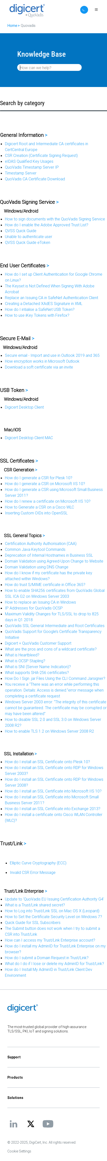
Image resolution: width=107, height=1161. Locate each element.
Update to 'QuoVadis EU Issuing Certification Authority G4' (54, 899)
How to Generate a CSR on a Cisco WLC (39, 507)
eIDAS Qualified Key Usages (29, 161)
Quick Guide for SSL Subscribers (33, 922)
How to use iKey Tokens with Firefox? (37, 315)
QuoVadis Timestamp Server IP (32, 167)
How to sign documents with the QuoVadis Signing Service (55, 219)
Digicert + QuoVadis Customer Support (38, 643)
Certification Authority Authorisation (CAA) (40, 543)
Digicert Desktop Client (24, 407)
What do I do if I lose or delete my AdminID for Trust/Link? (54, 963)
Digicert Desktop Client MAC (29, 437)
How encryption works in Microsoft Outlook (42, 361)
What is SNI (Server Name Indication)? (38, 666)
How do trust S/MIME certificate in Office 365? (45, 584)
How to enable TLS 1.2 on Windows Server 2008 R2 (49, 731)
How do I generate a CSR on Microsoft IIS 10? (45, 483)
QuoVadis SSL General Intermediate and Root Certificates (55, 625)
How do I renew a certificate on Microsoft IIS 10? (48, 501)
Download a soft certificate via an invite (39, 367)
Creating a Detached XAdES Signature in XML (43, 303)
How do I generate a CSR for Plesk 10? (38, 477)
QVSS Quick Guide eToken (27, 242)
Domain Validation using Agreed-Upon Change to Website (54, 561)
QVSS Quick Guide (20, 230)
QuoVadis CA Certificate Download (35, 178)
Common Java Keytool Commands (35, 549)
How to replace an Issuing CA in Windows (40, 602)
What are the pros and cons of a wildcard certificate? (51, 649)
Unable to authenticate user (28, 236)
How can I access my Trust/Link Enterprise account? (50, 940)
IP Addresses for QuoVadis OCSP (34, 608)
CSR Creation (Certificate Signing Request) (41, 155)
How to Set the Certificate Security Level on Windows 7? (53, 916)
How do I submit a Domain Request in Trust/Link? (47, 957)
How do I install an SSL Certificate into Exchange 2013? (52, 808)
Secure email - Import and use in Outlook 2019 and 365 (52, 355)
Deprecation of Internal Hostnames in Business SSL (49, 555)
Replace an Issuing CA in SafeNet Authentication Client (51, 297)
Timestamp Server (20, 173)
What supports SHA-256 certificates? (37, 672)
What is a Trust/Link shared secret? (35, 904)
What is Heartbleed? (22, 654)
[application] (53, 1150)
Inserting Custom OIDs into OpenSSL (36, 512)
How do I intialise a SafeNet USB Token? (40, 309)
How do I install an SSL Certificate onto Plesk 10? (47, 761)
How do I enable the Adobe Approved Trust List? (46, 224)
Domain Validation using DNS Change (36, 566)
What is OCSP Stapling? (25, 660)
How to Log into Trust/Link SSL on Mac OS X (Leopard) (52, 910)
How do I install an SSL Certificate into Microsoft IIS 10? (53, 791)
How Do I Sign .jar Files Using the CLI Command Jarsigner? (55, 678)
